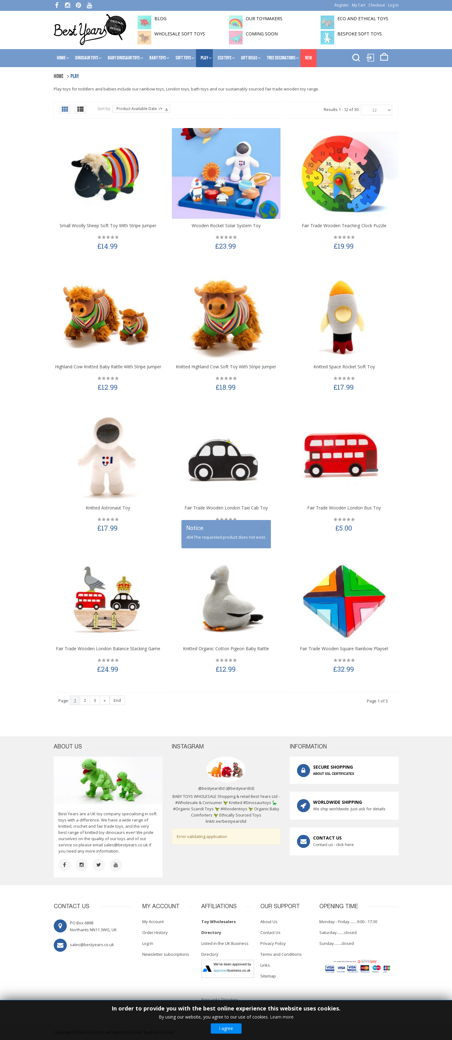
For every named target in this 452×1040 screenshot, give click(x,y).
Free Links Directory (219, 999)
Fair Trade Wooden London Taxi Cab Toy (226, 508)
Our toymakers (264, 18)
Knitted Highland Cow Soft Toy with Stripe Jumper (226, 367)
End (117, 700)
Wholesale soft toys (179, 34)
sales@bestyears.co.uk (126, 845)
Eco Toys (224, 58)
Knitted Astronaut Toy (108, 508)
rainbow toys (151, 89)
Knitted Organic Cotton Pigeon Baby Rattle (226, 648)
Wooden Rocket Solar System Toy (226, 225)
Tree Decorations (281, 58)
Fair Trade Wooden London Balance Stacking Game (108, 648)
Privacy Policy (273, 943)
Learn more (282, 1017)
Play (204, 58)
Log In (393, 5)
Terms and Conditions (281, 954)
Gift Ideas (249, 58)
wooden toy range (301, 89)
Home (61, 58)
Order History (155, 932)
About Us (268, 921)
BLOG (160, 18)
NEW (308, 58)
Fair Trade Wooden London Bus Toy (344, 508)
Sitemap (268, 976)
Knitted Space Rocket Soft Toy (344, 367)
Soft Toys (183, 58)
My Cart (358, 5)
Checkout (376, 5)
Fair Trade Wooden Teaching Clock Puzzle (344, 225)
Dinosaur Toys (86, 58)
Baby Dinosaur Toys (124, 58)
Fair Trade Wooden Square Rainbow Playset (344, 648)
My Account (153, 921)
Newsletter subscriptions (165, 954)
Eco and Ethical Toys (362, 18)
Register (342, 5)
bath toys (200, 89)
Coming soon (262, 34)
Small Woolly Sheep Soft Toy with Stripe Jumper (108, 225)
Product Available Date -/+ (139, 108)
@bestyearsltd (240, 788)
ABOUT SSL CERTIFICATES (333, 773)
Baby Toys (157, 58)
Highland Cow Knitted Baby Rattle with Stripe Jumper (108, 367)
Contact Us (270, 932)
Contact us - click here (333, 844)
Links (265, 965)
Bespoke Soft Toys (359, 34)
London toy (176, 89)
